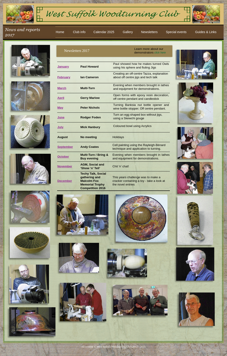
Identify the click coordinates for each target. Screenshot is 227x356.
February (63, 77)
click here (160, 52)
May (60, 107)
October (63, 156)
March (61, 88)
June (60, 117)
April (60, 98)
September (65, 147)
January (63, 66)
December (64, 181)
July (60, 127)
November (64, 166)
